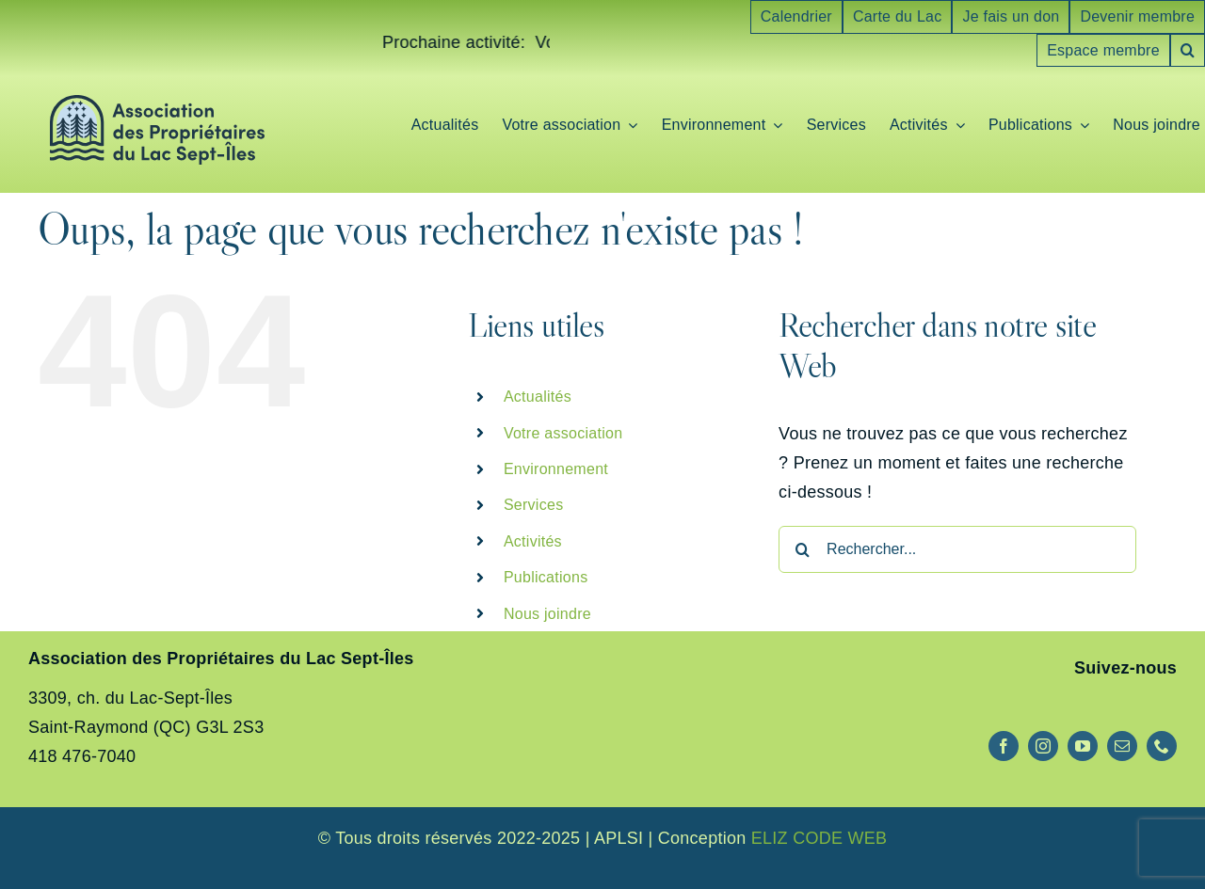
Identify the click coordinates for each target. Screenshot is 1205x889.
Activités (533, 541)
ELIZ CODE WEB (819, 838)
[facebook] (1003, 746)
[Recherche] (802, 549)
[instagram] (1043, 746)
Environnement (556, 469)
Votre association (563, 433)
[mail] (1122, 746)
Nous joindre (547, 614)
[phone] (1162, 746)
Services (534, 505)
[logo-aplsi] (157, 103)
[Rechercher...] (957, 549)
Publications (546, 577)
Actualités (537, 397)
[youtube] (1083, 746)
